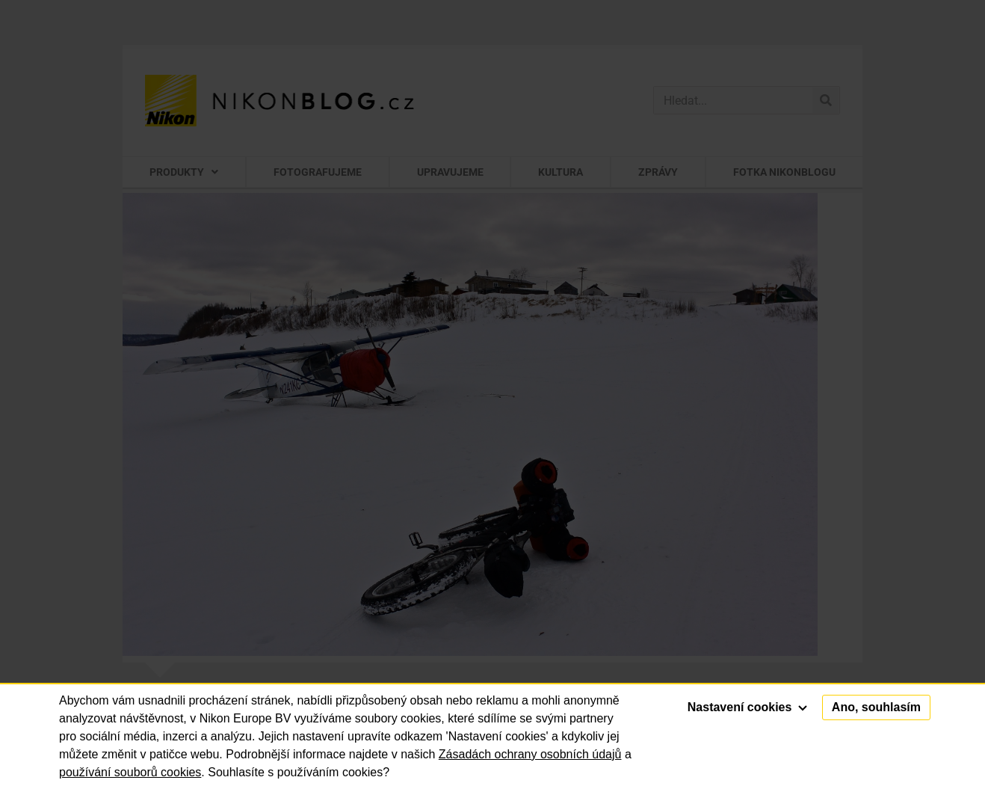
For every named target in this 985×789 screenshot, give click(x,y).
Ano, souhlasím (876, 707)
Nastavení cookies (747, 707)
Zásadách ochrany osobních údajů (530, 754)
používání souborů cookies (130, 772)
